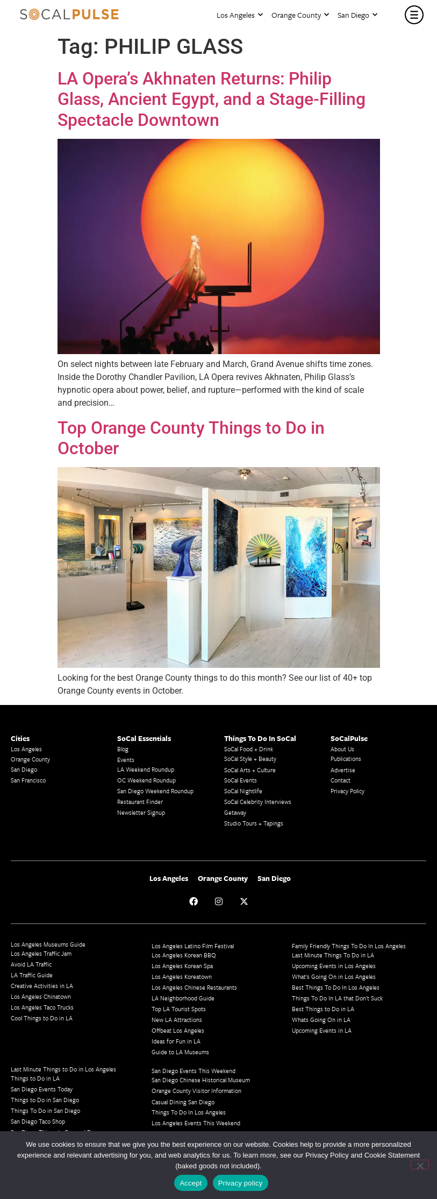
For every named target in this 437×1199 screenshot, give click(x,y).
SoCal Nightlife (243, 790)
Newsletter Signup (141, 812)
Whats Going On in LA (321, 1019)
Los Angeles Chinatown (41, 996)
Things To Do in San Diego (45, 1110)
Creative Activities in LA (42, 985)
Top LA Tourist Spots (179, 1008)
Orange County (300, 14)
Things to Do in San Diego (45, 1099)
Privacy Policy (347, 790)
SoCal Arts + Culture (250, 769)
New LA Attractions (177, 1019)
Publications (346, 758)
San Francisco (28, 780)
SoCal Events (240, 780)
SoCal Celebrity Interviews (257, 801)
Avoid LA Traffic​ (31, 964)
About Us (342, 748)
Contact (340, 780)
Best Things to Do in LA (323, 1008)
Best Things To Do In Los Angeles (335, 987)
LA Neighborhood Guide (183, 998)
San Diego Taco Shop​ (38, 1121)
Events (125, 759)
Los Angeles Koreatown (182, 976)
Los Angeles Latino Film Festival (193, 945)
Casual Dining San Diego (183, 1101)
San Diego (357, 14)
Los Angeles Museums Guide (48, 944)
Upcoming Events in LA (322, 1030)
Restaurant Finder (140, 801)
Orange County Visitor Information (196, 1090)
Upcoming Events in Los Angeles (334, 965)
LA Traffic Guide (32, 974)
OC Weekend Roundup (146, 780)
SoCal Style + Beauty (250, 758)
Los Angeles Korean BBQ (184, 955)
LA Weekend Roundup (145, 769)
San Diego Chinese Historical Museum (201, 1079)
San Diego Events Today (42, 1089)
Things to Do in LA (35, 1078)
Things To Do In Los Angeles (189, 1112)
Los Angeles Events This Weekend (196, 1122)
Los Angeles (240, 14)
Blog (122, 748)
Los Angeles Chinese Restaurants (194, 987)
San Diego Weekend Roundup (155, 790)
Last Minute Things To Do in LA (333, 955)
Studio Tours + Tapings (253, 823)
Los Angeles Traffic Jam (41, 953)
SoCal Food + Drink (248, 748)
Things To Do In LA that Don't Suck (337, 998)
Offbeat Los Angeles (178, 1030)
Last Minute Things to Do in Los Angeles (63, 1069)
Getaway (235, 812)
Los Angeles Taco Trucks (42, 1007)
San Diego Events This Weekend (193, 1070)
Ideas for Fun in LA (176, 1041)
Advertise (343, 769)
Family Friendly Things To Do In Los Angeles (349, 945)
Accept (191, 1183)
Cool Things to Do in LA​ (42, 1017)
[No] (420, 1164)
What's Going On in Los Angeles (334, 976)
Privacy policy (240, 1183)
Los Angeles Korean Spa (182, 965)
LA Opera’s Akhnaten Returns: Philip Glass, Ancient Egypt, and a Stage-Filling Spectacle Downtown (212, 99)
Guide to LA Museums (180, 1051)
